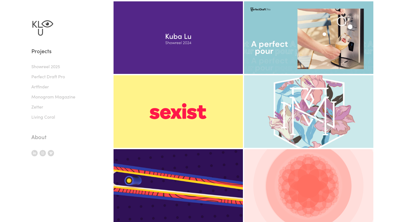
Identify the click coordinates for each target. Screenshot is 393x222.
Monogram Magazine (53, 97)
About (38, 136)
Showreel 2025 (45, 66)
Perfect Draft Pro (48, 76)
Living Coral (43, 117)
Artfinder (40, 86)
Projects (41, 51)
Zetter (37, 107)
